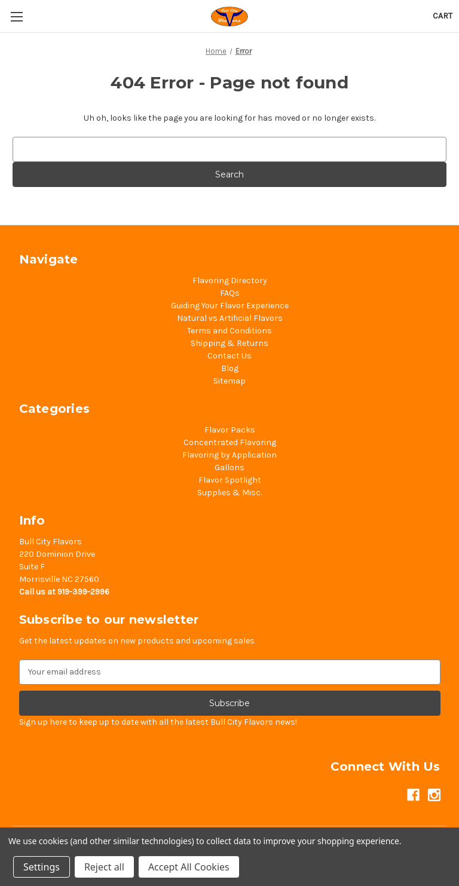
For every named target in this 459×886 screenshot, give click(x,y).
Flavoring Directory (229, 280)
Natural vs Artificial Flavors (230, 318)
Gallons (229, 467)
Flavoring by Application (229, 455)
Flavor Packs (229, 430)
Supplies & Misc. (229, 493)
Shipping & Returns (229, 343)
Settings (41, 866)
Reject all (104, 866)
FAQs (230, 293)
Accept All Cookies (189, 866)
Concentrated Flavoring (229, 442)
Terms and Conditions (229, 331)
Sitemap (229, 381)
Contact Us (229, 356)
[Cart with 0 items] (442, 15)
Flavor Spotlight (229, 480)
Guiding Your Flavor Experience (230, 306)
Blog (229, 368)
